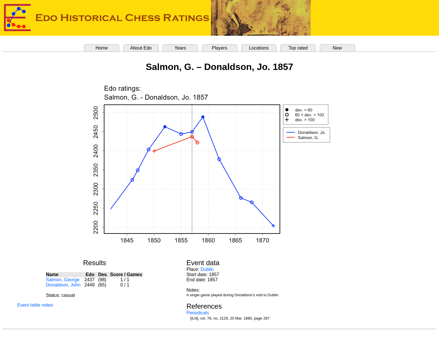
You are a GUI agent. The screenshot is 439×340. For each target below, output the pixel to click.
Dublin (207, 269)
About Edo (141, 47)
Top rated (298, 47)
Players (219, 47)
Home (102, 47)
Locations (259, 47)
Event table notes (35, 305)
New (337, 47)
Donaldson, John (63, 284)
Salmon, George (63, 279)
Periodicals (198, 312)
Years (180, 47)
